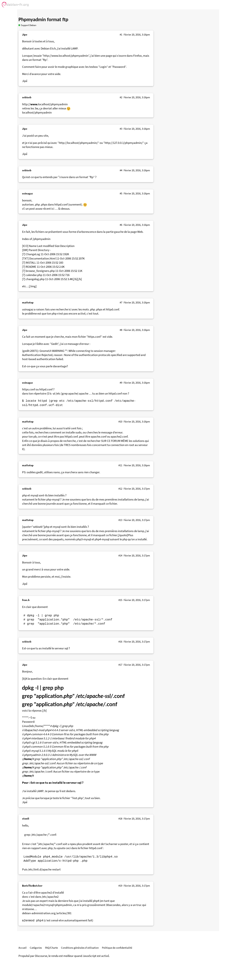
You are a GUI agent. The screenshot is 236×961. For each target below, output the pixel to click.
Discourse (41, 956)
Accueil (22, 947)
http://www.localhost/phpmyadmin (65, 56)
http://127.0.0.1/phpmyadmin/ (124, 143)
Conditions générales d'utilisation (80, 947)
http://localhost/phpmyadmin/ (78, 143)
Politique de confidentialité (117, 947)
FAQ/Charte (51, 947)
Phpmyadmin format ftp (43, 19)
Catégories (36, 947)
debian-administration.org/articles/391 (46, 913)
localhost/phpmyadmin (37, 112)
